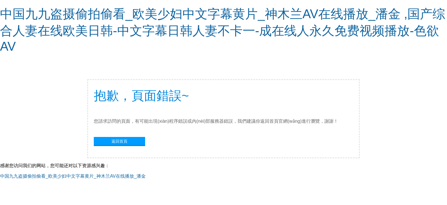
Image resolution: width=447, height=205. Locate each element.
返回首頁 (119, 141)
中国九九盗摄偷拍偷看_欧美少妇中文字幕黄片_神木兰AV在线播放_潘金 (73, 176)
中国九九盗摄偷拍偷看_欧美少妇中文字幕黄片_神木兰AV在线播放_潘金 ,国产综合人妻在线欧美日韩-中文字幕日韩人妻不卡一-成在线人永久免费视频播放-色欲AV (222, 30)
